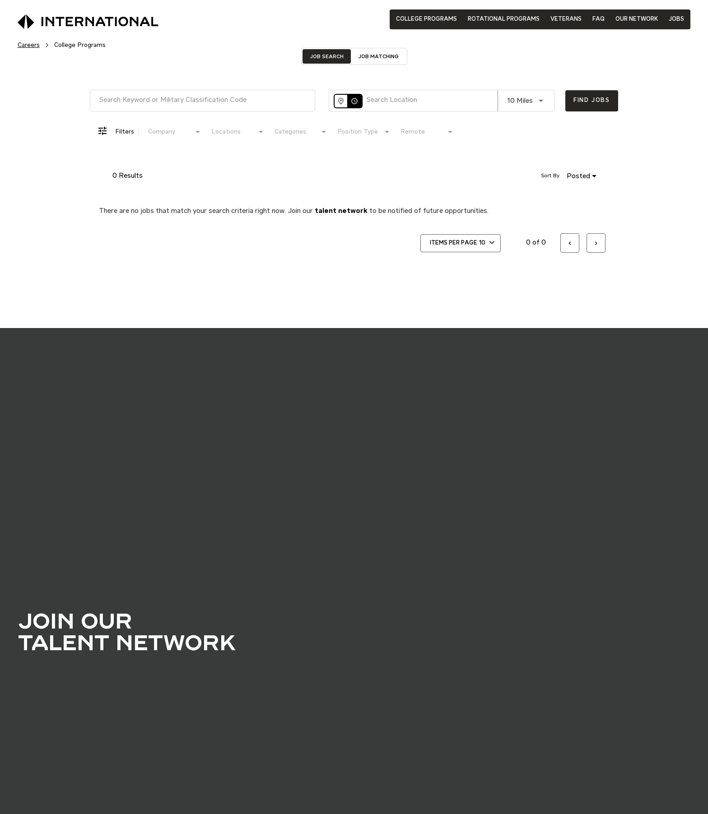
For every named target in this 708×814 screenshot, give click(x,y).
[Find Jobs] (591, 100)
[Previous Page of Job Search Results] (569, 243)
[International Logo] (67, 18)
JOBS (676, 19)
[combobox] (202, 100)
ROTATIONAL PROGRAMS (504, 19)
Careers (29, 45)
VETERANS (566, 19)
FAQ (598, 19)
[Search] (591, 100)
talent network (341, 211)
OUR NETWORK (636, 19)
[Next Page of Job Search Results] (596, 243)
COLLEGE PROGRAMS (426, 19)
